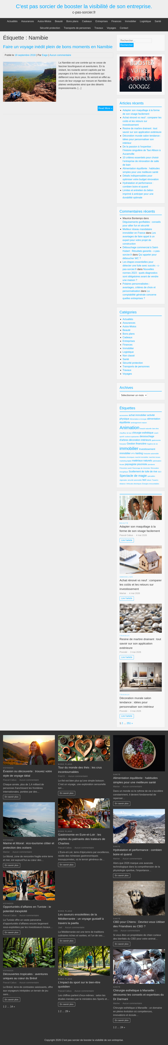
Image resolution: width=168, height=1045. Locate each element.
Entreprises (102, 21)
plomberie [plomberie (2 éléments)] (151, 464)
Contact (124, 28)
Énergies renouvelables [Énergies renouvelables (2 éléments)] (150, 484)
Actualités (12, 21)
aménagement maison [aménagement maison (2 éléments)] (139, 423)
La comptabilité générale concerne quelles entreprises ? (139, 295)
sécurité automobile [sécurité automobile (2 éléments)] (135, 480)
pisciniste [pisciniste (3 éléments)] (142, 464)
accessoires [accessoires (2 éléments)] (124, 415)
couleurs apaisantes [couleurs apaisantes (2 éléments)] (132, 436)
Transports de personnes (77, 28)
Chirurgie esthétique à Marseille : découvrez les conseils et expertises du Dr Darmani (138, 995)
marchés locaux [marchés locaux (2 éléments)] (154, 457)
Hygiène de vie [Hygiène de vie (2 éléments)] (152, 444)
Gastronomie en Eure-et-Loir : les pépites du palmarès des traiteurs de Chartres (81, 839)
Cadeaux (87, 21)
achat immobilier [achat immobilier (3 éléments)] (137, 415)
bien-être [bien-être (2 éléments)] (155, 428)
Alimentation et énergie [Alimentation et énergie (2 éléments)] (138, 419)
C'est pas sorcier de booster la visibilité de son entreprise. (84, 6)
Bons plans (72, 21)
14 (11, 1006)
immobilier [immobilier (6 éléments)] (129, 448)
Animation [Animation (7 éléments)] (129, 427)
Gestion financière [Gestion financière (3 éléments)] (136, 443)
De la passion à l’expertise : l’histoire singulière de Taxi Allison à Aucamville (142, 150)
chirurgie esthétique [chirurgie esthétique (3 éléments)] (142, 432)
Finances (116, 21)
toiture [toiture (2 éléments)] (149, 480)
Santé (158, 21)
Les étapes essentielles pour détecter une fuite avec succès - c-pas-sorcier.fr (141, 265)
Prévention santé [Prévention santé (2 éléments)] (126, 468)
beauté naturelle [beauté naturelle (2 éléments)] (145, 428)
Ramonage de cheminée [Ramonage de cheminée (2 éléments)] (141, 468)
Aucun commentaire (60, 55)
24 (121, 1027)
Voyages (111, 28)
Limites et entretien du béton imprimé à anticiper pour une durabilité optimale (138, 194)
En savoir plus (11, 797)
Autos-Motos (44, 21)
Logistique (145, 21)
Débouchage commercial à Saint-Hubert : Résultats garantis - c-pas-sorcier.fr (141, 251)
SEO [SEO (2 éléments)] (159, 472)
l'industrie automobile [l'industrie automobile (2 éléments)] (151, 453)
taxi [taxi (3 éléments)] (144, 480)
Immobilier (130, 21)
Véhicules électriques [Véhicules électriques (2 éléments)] (134, 484)
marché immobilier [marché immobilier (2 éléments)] (141, 457)
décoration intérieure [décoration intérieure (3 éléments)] (140, 440)
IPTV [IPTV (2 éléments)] (133, 453)
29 (66, 1011)
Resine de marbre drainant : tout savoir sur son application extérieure (140, 643)
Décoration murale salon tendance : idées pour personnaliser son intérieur (142, 139)
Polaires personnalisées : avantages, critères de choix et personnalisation (139, 287)
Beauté (59, 21)
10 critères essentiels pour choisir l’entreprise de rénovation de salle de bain (141, 161)
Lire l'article (126, 540)
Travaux (98, 28)
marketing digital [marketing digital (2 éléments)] (125, 461)
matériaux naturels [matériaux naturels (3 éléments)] (142, 460)
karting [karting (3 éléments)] (139, 453)
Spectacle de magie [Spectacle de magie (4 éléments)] (133, 475)
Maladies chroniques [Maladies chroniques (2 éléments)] (127, 457)
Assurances (27, 21)
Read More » (105, 108)
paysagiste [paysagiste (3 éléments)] (130, 464)
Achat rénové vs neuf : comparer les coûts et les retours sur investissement (142, 121)
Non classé (129, 355)
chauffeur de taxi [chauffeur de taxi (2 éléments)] (126, 433)
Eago (45, 55)
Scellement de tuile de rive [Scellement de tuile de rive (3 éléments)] (143, 471)
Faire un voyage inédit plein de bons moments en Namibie (58, 46)
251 (129, 723)
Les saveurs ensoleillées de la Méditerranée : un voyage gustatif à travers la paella (81, 919)
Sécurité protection (50, 28)
